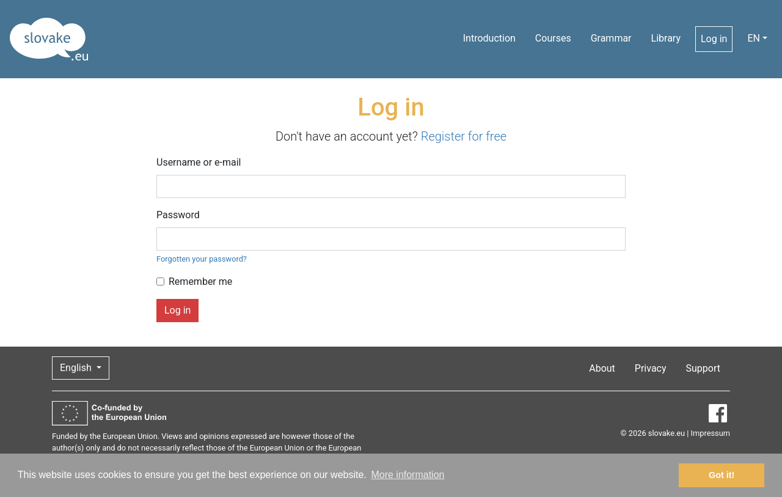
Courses (553, 38)
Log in (714, 39)
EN (753, 38)
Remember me (200, 281)
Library (666, 38)
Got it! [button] (721, 475)
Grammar (611, 38)
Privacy (651, 368)
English (77, 368)
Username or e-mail (198, 162)
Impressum (710, 433)
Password (178, 215)
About (602, 368)
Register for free (463, 136)
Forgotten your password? (201, 258)
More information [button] (407, 474)
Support (703, 368)
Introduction (489, 38)
